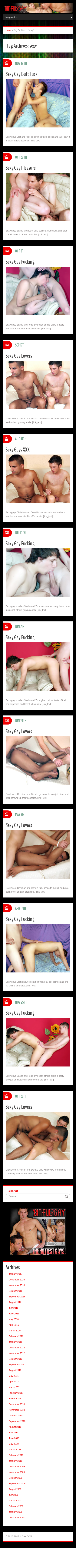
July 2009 (13, 1495)
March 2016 (15, 1330)
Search (13, 1190)
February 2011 (16, 1393)
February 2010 (16, 1455)
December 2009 (17, 1466)
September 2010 (17, 1421)
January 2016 (15, 1342)
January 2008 (15, 1512)
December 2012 (17, 1347)
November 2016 (17, 1285)
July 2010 (13, 1432)
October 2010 (15, 1415)
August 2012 (15, 1370)
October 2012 (15, 1359)
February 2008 (16, 1506)
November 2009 (17, 1472)
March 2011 (15, 1387)
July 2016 (13, 1308)
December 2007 (17, 1517)
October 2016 (15, 1291)
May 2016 (14, 1319)
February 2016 (16, 1336)
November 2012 (17, 1353)
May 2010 (14, 1444)
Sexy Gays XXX (18, 450)
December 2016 (17, 1279)
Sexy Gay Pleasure (21, 168)
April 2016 (14, 1325)
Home (9, 30)
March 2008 (15, 1500)
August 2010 (15, 1427)
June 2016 (14, 1313)
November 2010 (17, 1410)
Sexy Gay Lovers (19, 356)
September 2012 (17, 1364)
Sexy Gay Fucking (20, 262)
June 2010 (14, 1438)
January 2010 (15, 1461)
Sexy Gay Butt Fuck (21, 74)
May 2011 (14, 1376)
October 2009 (15, 1478)
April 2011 (14, 1381)
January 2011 (15, 1398)
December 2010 (17, 1404)
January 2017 (15, 1274)
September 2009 (17, 1483)
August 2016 (15, 1302)
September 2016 (17, 1296)
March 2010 (15, 1449)
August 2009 (15, 1489)
